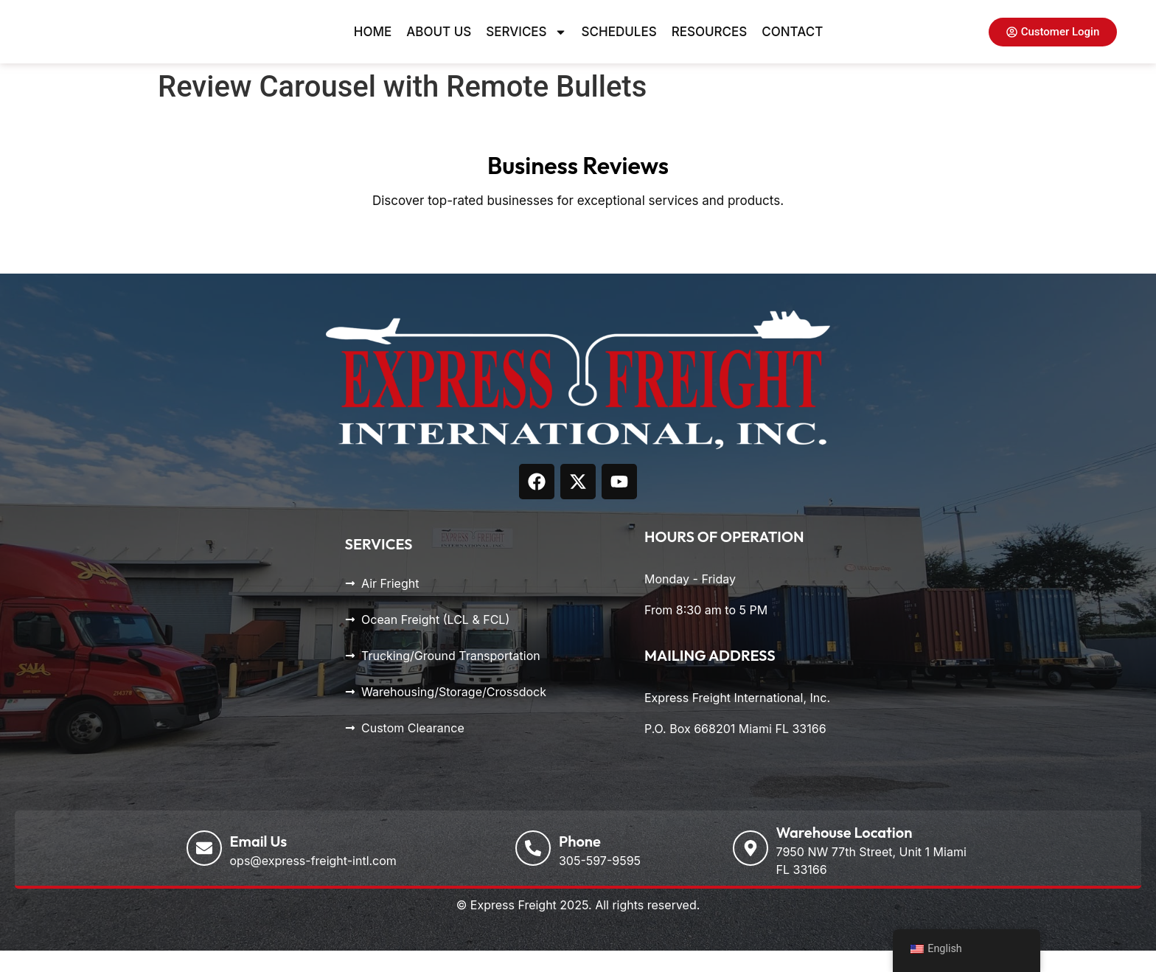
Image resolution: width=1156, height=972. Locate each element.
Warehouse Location (844, 853)
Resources (710, 42)
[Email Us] (204, 869)
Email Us (259, 862)
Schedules (619, 42)
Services (526, 42)
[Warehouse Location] (750, 869)
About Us (438, 42)
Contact (792, 42)
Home (372, 42)
